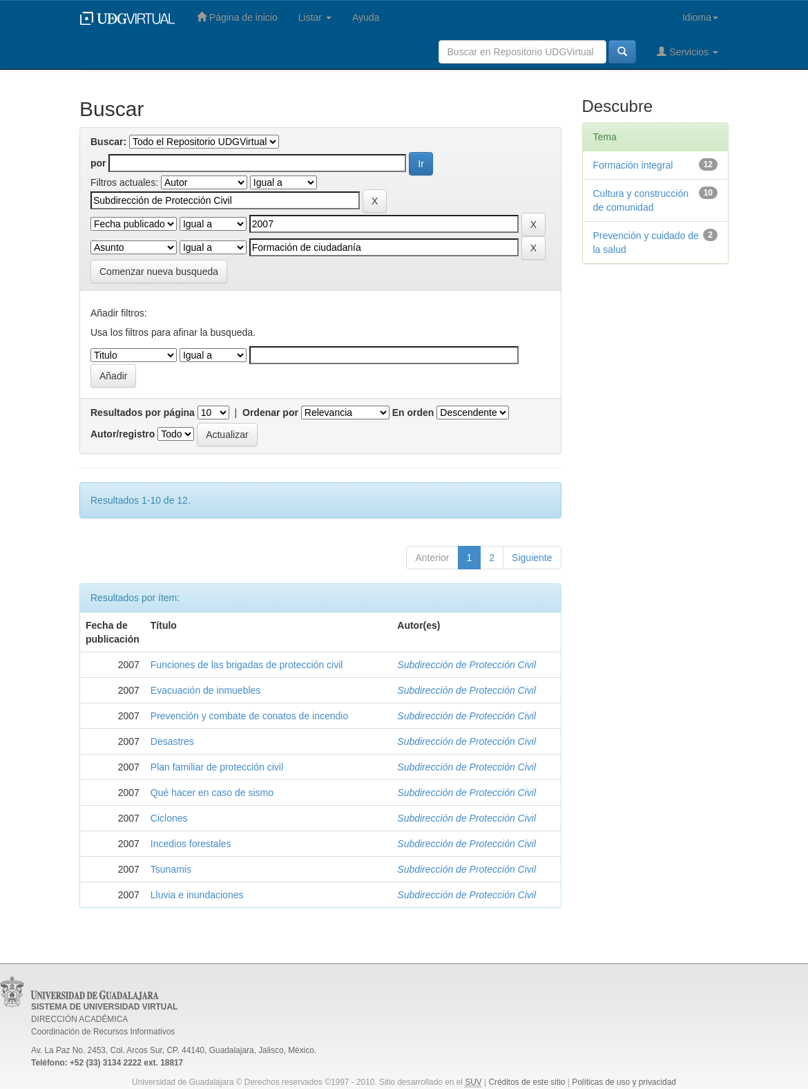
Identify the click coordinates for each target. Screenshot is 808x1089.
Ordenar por (270, 412)
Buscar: (108, 141)
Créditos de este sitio (526, 1082)
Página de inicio (237, 17)
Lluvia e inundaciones (197, 894)
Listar (314, 17)
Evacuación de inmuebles (206, 690)
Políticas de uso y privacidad (624, 1082)
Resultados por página (142, 412)
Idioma (700, 17)
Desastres (172, 741)
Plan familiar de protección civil (217, 767)
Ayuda (365, 17)
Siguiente (532, 557)
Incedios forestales (191, 843)
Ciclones (169, 818)
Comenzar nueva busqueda (158, 271)
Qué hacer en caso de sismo (212, 792)
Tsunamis (171, 869)
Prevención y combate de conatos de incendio (249, 715)
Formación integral (633, 165)
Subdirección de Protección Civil (466, 664)
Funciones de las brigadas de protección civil (247, 664)
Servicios (687, 51)
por (98, 163)
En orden (413, 412)
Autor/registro (122, 433)
